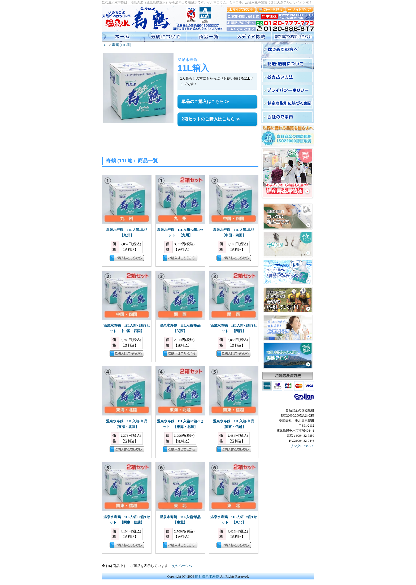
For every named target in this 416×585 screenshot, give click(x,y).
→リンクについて (300, 446)
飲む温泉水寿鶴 (207, 576)
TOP (105, 45)
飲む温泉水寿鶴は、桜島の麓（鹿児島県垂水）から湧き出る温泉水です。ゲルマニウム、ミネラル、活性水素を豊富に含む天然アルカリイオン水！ (207, 2)
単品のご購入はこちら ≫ (205, 101)
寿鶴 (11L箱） (122, 45)
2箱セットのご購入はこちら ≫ (210, 119)
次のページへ (181, 566)
